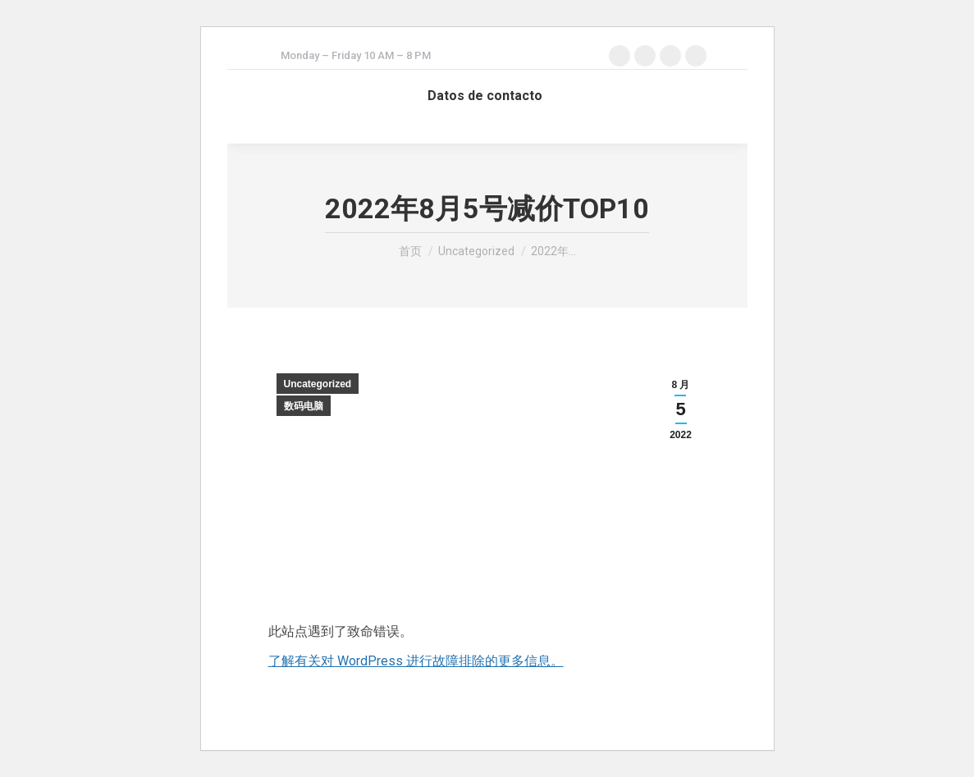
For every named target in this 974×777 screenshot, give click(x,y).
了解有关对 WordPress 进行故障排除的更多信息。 (416, 661)
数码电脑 (303, 406)
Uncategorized (318, 384)
